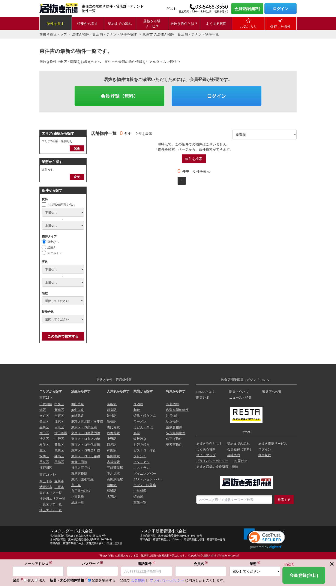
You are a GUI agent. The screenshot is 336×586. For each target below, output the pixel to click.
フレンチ (140, 456)
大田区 (44, 433)
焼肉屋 (138, 496)
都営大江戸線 (80, 467)
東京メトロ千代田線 (85, 444)
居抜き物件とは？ (184, 23)
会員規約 (138, 580)
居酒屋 (138, 404)
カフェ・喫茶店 (145, 485)
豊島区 (59, 444)
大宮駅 (112, 496)
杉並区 (44, 444)
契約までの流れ (120, 23)
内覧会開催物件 (177, 410)
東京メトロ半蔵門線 (85, 433)
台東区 (59, 415)
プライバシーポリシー (212, 461)
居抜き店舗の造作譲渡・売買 (217, 466)
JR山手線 (77, 404)
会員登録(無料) (247, 8)
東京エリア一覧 (50, 492)
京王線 (76, 485)
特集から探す (87, 23)
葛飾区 (59, 462)
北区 (42, 450)
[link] (264, 539)
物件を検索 (193, 158)
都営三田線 (79, 462)
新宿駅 (112, 410)
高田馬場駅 (115, 479)
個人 (30, 580)
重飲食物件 (174, 427)
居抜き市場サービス (151, 23)
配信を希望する (104, 580)
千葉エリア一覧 (50, 504)
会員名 (201, 563)
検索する (284, 499)
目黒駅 (112, 444)
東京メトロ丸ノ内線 (85, 439)
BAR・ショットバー (148, 479)
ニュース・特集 (240, 397)
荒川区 (59, 450)
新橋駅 (112, 421)
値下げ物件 (174, 439)
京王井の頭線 (80, 491)
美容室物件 (174, 444)
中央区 (59, 404)
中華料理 (140, 491)
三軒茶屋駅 (115, 467)
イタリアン (142, 462)
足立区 (44, 462)
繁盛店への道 (271, 391)
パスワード (92, 563)
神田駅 (112, 450)
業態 (255, 563)
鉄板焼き (140, 439)
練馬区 (59, 456)
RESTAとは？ (205, 391)
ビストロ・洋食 (145, 450)
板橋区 (44, 456)
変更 (77, 148)
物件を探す (55, 23)
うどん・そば (143, 427)
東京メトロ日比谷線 (85, 456)
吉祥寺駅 (113, 462)
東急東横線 (79, 473)
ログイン (280, 8)
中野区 (59, 439)
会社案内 (233, 455)
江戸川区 (45, 467)
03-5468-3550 (211, 6)
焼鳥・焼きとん (145, 415)
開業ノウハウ (239, 391)
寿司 (137, 433)
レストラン (142, 467)
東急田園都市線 (82, 479)
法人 (42, 580)
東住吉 (147, 34)
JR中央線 (77, 410)
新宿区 (59, 410)
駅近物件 (172, 421)
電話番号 (146, 563)
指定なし (53, 242)
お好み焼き (142, 444)
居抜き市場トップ (53, 34)
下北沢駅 (113, 473)
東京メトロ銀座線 (84, 427)
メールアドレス (38, 563)
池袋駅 (112, 415)
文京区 (44, 415)
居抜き (51, 247)
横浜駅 (112, 491)
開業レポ (202, 397)
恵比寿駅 (113, 427)
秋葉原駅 (113, 433)
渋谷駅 (112, 404)
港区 (42, 410)
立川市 (59, 481)
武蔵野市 (45, 487)
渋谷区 (44, 439)
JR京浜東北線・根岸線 (87, 421)
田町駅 (112, 485)
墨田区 (44, 421)
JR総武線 (77, 415)
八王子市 (45, 481)
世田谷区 (60, 433)
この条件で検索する (63, 336)
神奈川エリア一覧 (52, 498)
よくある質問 (216, 23)
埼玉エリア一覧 (50, 510)
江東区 (59, 421)
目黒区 (59, 427)
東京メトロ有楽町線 (85, 450)
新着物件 (172, 404)
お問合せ (240, 461)
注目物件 (172, 415)
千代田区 (45, 404)
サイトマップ (206, 455)
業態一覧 (140, 502)
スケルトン (54, 253)
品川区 (44, 427)
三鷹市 (59, 487)
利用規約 (264, 455)
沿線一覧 (77, 502)
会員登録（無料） (119, 95)
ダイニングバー (145, 473)
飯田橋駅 (113, 456)
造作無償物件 (175, 433)
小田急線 (77, 496)
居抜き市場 (209, 555)
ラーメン (140, 421)
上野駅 (112, 439)
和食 (137, 410)
